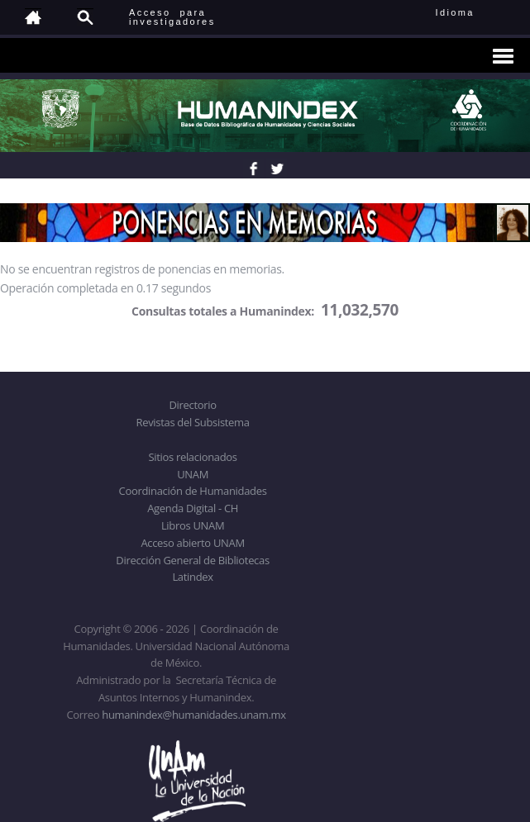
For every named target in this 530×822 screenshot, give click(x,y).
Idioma (475, 12)
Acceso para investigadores (172, 16)
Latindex (192, 576)
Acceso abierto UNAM (192, 542)
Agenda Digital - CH (192, 508)
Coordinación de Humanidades (193, 490)
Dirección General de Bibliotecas (192, 560)
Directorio (192, 404)
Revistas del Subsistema (192, 422)
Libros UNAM (192, 525)
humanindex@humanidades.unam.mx (194, 714)
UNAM (192, 474)
